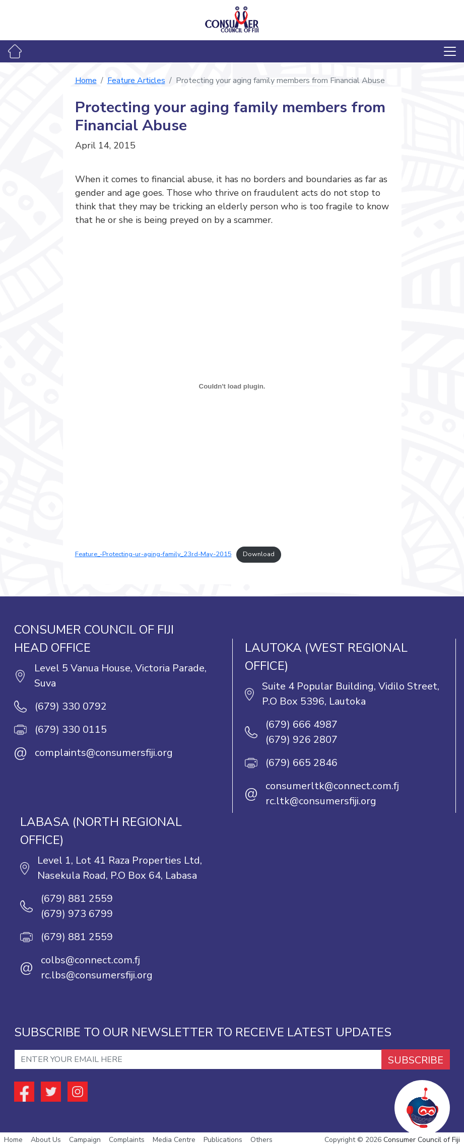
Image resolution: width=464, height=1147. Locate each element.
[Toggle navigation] (450, 51)
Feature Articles (136, 80)
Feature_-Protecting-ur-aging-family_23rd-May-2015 (153, 554)
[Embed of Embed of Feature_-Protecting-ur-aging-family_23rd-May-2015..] (232, 386)
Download (259, 554)
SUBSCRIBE (415, 1060)
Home (86, 80)
